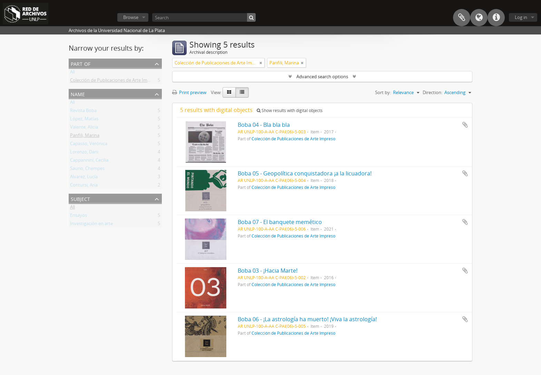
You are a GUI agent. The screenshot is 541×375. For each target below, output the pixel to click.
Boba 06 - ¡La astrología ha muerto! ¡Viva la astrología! (307, 319)
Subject (80, 198)
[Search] (204, 17)
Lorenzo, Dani (84, 153)
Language (479, 17)
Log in (521, 17)
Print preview (189, 92)
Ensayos (78, 216)
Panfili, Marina (84, 136)
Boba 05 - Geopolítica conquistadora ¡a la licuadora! (305, 173)
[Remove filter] (260, 62)
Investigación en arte (91, 225)
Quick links (496, 17)
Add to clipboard (465, 124)
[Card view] (229, 92)
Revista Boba (83, 112)
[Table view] (242, 92)
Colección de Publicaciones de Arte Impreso (114, 81)
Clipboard (461, 17)
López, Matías (84, 120)
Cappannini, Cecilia (89, 161)
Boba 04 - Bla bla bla (264, 125)
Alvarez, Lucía (84, 178)
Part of (80, 63)
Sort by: (383, 92)
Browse (130, 17)
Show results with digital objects (290, 110)
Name (78, 93)
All (72, 73)
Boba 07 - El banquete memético (280, 222)
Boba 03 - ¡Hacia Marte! (267, 270)
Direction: (432, 92)
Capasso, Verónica (88, 145)
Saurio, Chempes (87, 169)
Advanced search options (322, 76)
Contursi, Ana (84, 186)
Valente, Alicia (84, 128)
